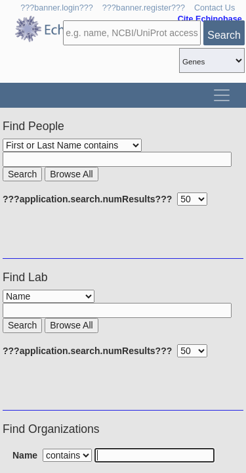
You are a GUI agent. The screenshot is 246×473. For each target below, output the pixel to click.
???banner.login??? (56, 7)
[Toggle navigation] (221, 95)
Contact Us (214, 7)
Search (224, 35)
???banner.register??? (143, 7)
